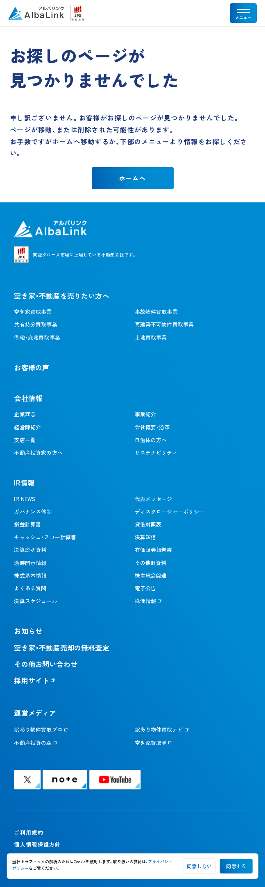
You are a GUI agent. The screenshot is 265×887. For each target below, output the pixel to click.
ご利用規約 (28, 832)
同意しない (199, 865)
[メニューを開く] (243, 13)
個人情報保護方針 (37, 844)
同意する (236, 865)
